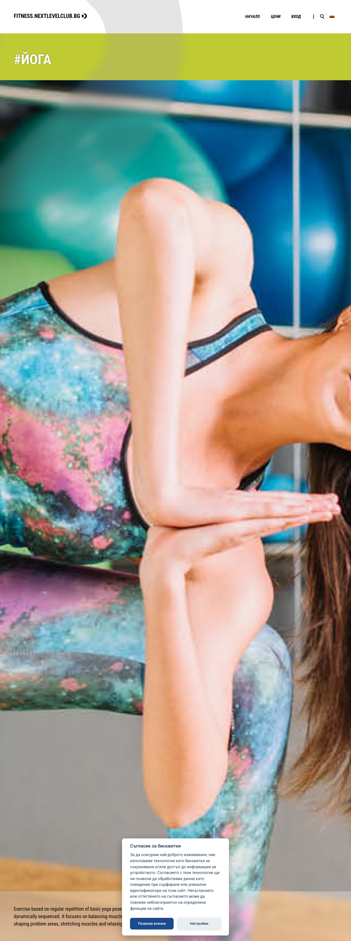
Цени (275, 16)
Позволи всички (152, 923)
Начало (252, 16)
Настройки (199, 923)
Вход (296, 16)
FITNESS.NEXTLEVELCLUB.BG (47, 16)
